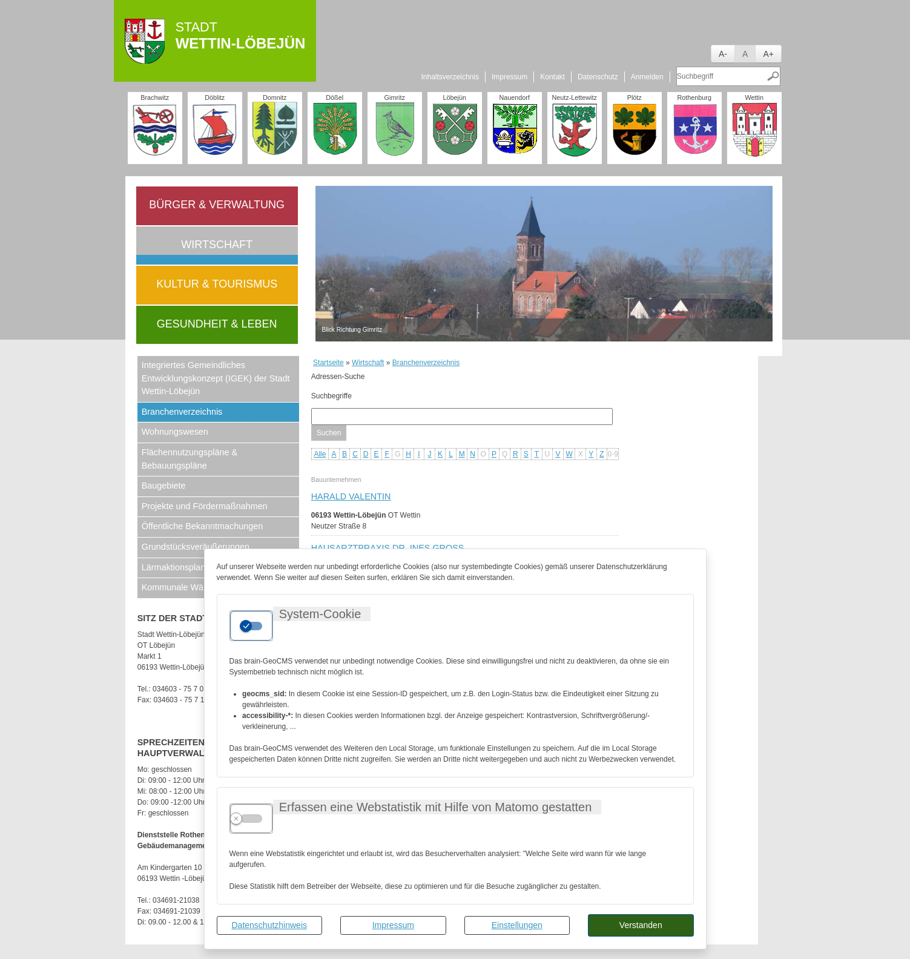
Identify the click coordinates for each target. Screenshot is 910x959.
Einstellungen (517, 925)
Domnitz (275, 97)
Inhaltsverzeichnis (450, 77)
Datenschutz (598, 77)
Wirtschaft (216, 245)
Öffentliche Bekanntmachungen (202, 526)
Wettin (754, 97)
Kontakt (552, 77)
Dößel (334, 97)
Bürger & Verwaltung (217, 205)
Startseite (328, 362)
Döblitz (215, 97)
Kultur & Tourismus (216, 284)
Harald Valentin (351, 496)
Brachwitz (154, 97)
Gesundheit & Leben (217, 324)
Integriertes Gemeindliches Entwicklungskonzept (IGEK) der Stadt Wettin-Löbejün (216, 378)
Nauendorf (514, 97)
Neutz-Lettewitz (574, 97)
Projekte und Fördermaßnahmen (205, 506)
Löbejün (454, 97)
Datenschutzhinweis (269, 925)
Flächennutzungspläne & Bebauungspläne (189, 458)
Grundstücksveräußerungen (195, 547)
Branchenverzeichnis (182, 412)
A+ (768, 54)
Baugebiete (164, 485)
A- (723, 54)
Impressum (393, 925)
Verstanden (640, 925)
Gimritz (394, 97)
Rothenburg (694, 97)
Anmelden (647, 77)
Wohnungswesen (175, 432)
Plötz (634, 97)
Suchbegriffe (331, 396)
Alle (320, 454)
